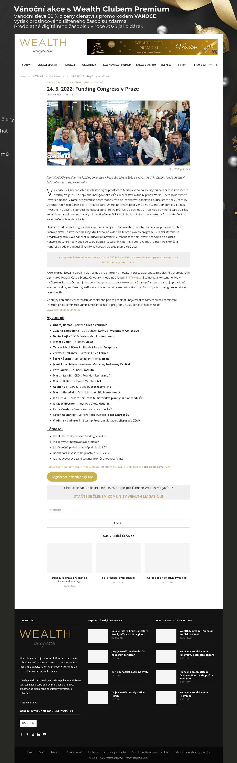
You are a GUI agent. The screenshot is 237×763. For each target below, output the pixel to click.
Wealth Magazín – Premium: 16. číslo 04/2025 (197, 632)
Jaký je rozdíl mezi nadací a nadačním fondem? (128, 653)
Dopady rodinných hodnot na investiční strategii (69, 579)
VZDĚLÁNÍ (70, 64)
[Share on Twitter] (117, 523)
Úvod (30, 752)
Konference (55, 510)
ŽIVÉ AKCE (166, 64)
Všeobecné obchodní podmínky (193, 752)
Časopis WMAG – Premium (117, 64)
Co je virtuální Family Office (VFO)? (128, 694)
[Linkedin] (39, 734)
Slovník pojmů (74, 752)
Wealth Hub (89, 64)
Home (23, 76)
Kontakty (93, 752)
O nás (42, 752)
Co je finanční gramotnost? (118, 577)
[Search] (216, 65)
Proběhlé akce (56, 76)
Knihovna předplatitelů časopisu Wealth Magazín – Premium (196, 675)
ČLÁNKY (26, 64)
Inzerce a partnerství (115, 752)
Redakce (57, 94)
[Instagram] (33, 734)
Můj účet (56, 752)
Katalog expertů (146, 64)
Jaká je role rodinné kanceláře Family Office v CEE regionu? (129, 632)
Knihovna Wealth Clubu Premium (194, 694)
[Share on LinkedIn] (121, 523)
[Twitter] (27, 734)
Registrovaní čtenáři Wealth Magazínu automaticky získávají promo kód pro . (109, 467)
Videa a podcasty (47, 64)
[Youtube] (44, 734)
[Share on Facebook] (114, 523)
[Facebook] (22, 734)
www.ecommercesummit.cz (64, 310)
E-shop (182, 64)
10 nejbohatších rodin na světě (130, 671)
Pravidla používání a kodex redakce (151, 752)
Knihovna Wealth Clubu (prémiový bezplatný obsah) (197, 653)
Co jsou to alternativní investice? (167, 577)
